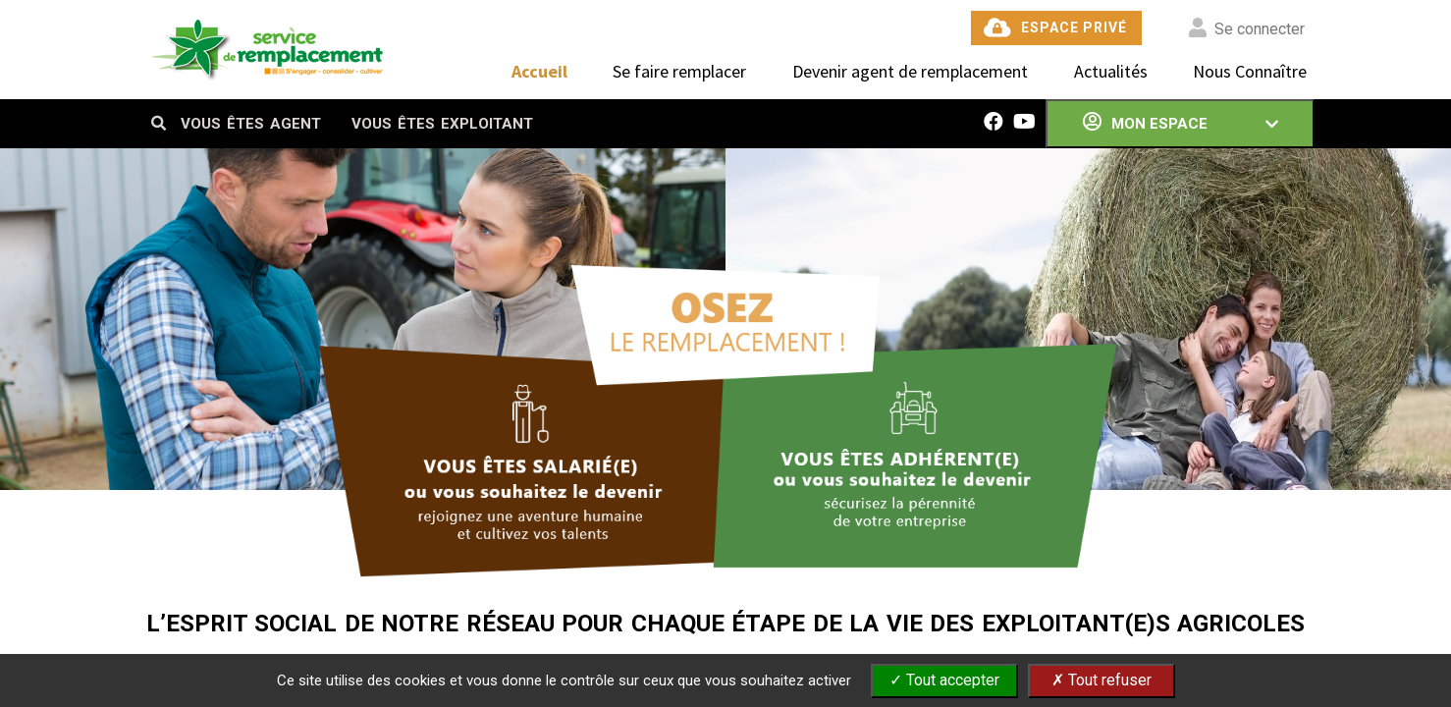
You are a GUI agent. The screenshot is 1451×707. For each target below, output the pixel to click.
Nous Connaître (1250, 71)
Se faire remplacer (679, 71)
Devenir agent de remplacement (910, 71)
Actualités (1111, 71)
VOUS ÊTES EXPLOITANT (442, 124)
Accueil (539, 71)
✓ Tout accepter (944, 680)
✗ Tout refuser (1101, 680)
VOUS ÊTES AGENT (251, 124)
